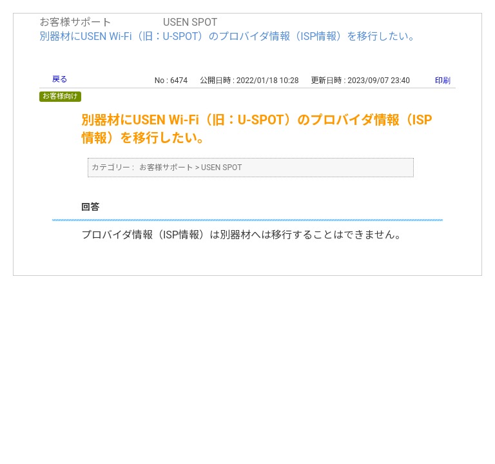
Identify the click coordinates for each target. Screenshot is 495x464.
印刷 (443, 80)
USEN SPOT (190, 22)
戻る (60, 79)
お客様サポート (75, 22)
